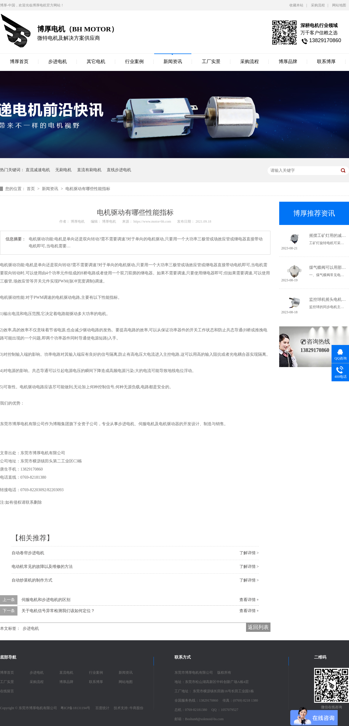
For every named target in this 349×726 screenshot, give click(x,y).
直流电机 (66, 672)
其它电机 (96, 61)
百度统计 (102, 708)
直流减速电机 (38, 170)
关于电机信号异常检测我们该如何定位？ (58, 611)
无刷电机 (63, 170)
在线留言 (7, 691)
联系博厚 (326, 61)
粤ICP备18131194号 (75, 708)
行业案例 (134, 61)
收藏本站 (296, 5)
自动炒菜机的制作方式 (32, 580)
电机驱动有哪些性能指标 (87, 189)
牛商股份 (136, 708)
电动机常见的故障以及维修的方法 (42, 566)
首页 (31, 189)
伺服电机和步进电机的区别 (46, 600)
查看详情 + (249, 600)
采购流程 (318, 5)
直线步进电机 (119, 170)
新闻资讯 (172, 61)
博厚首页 (19, 61)
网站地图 (339, 5)
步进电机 (57, 61)
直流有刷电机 (89, 170)
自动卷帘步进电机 (28, 553)
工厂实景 (211, 61)
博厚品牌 (288, 61)
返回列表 (258, 627)
